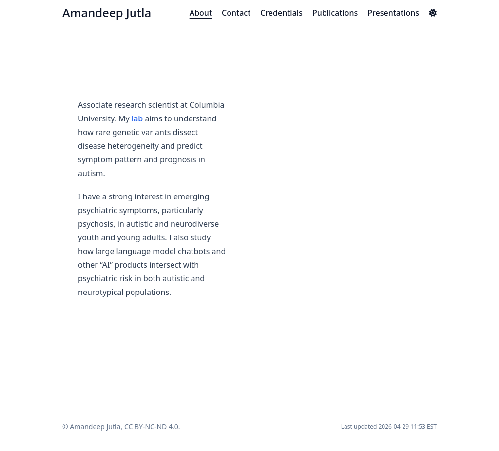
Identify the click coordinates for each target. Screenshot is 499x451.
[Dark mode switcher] (433, 13)
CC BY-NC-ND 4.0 (151, 426)
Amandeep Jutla (106, 12)
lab (137, 118)
